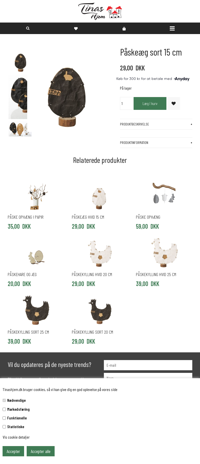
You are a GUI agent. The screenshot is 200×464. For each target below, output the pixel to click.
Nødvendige (16, 400)
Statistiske (15, 426)
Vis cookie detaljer (16, 437)
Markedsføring (18, 409)
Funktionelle (17, 417)
